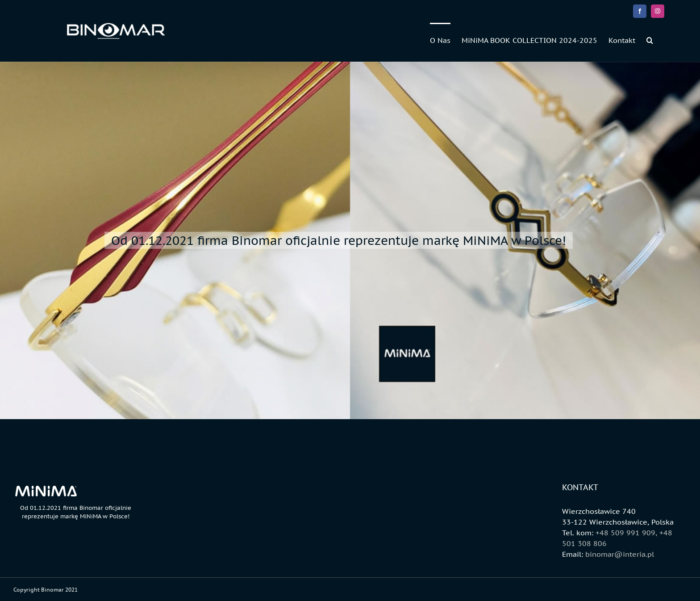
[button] (649, 39)
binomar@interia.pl (619, 554)
